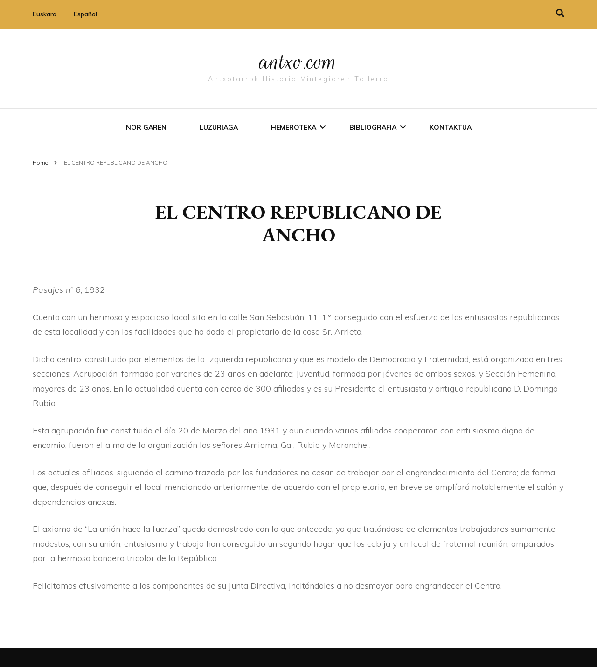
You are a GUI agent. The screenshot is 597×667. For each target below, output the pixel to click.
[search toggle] (560, 13)
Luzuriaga (219, 127)
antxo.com (298, 61)
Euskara (44, 14)
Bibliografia (372, 127)
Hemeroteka (293, 127)
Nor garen (146, 127)
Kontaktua (451, 127)
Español (85, 14)
